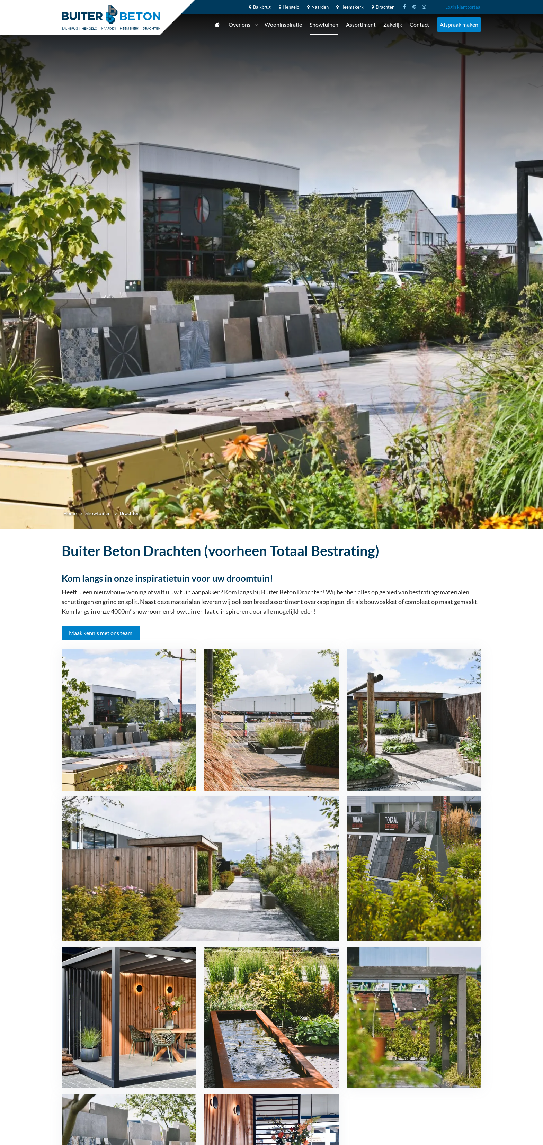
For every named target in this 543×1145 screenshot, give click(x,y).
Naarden (316, 7)
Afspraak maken (459, 24)
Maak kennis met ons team (100, 633)
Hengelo (288, 7)
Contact (419, 24)
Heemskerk (349, 7)
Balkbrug (258, 7)
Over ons (243, 25)
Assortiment (361, 24)
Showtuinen (324, 24)
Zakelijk (392, 24)
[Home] (111, 17)
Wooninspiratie (283, 24)
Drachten (382, 7)
